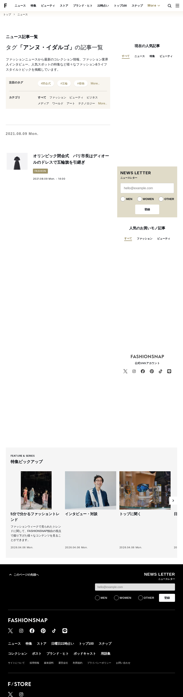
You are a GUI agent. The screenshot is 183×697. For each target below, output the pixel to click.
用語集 (105, 653)
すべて (42, 97)
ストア (64, 5)
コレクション (17, 653)
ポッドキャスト (85, 653)
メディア (43, 103)
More (154, 5)
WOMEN (148, 199)
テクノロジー (86, 103)
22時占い (103, 5)
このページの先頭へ (23, 574)
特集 (33, 5)
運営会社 (63, 662)
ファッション (57, 97)
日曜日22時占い (62, 643)
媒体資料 (49, 662)
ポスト (37, 653)
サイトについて (16, 662)
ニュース (20, 5)
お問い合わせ (123, 662)
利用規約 (77, 662)
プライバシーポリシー (99, 662)
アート (71, 103)
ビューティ (48, 5)
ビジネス (92, 97)
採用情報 (34, 662)
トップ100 (120, 5)
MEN (129, 199)
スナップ (137, 5)
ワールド (57, 103)
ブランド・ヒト (83, 5)
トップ (7, 14)
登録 (147, 209)
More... (95, 83)
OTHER (169, 199)
